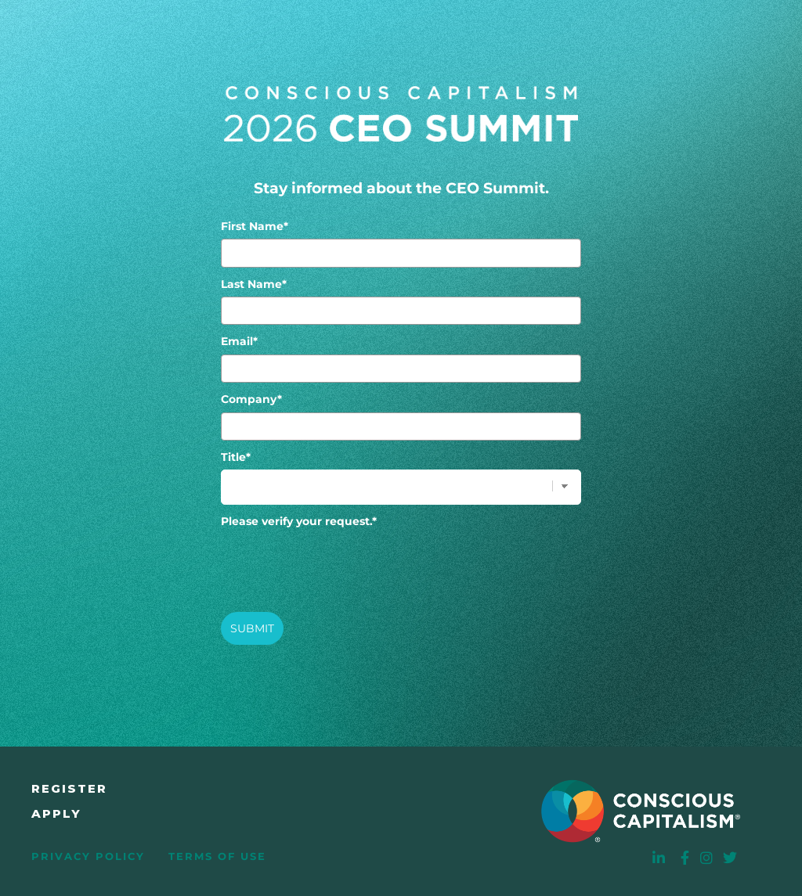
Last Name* (254, 284)
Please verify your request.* (299, 521)
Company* (251, 399)
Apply (56, 813)
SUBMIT (252, 628)
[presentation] (340, 564)
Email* (239, 341)
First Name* (254, 226)
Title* (236, 457)
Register (69, 788)
